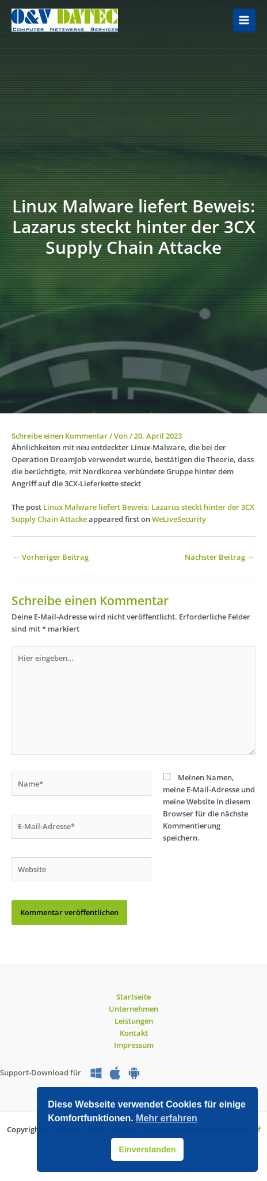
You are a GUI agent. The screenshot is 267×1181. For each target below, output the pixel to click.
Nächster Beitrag (219, 557)
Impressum (134, 1045)
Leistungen (134, 1021)
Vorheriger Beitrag (51, 557)
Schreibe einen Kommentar (60, 436)
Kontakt (134, 1033)
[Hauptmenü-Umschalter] (244, 20)
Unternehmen (133, 1009)
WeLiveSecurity (179, 519)
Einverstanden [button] (147, 1149)
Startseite (133, 997)
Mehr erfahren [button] (166, 1118)
